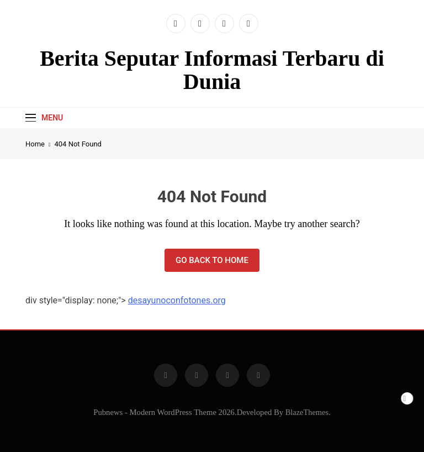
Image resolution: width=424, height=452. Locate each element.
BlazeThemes (306, 412)
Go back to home (212, 260)
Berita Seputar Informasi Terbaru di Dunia (212, 70)
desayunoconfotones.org (177, 300)
